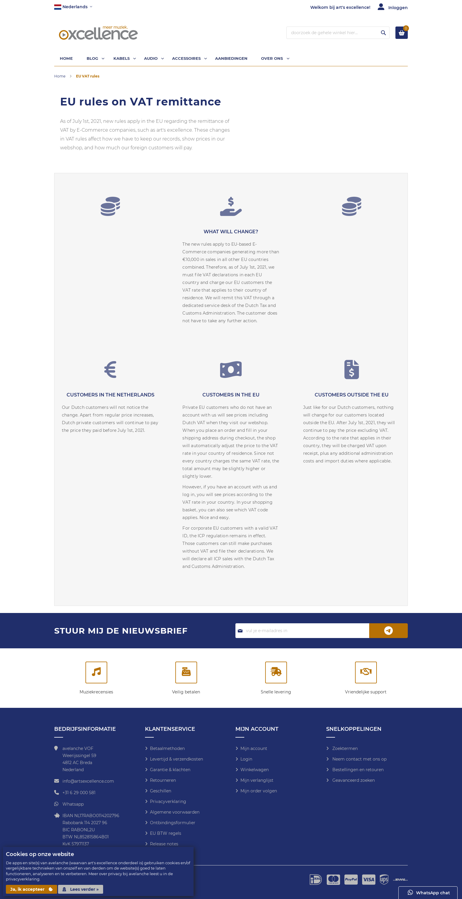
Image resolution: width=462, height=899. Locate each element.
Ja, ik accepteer (31, 889)
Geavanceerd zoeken (353, 780)
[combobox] (338, 33)
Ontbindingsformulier (172, 822)
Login (246, 759)
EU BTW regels (165, 833)
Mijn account (253, 748)
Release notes (164, 844)
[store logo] (98, 33)
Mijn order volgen (258, 791)
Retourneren (163, 780)
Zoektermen (344, 748)
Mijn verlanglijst (256, 780)
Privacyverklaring (168, 801)
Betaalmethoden (167, 748)
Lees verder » (80, 889)
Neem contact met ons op (359, 759)
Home (60, 77)
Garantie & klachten (170, 769)
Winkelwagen (254, 769)
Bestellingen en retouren (357, 769)
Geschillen (160, 791)
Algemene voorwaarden (174, 812)
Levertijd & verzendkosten (176, 759)
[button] (73, 7)
